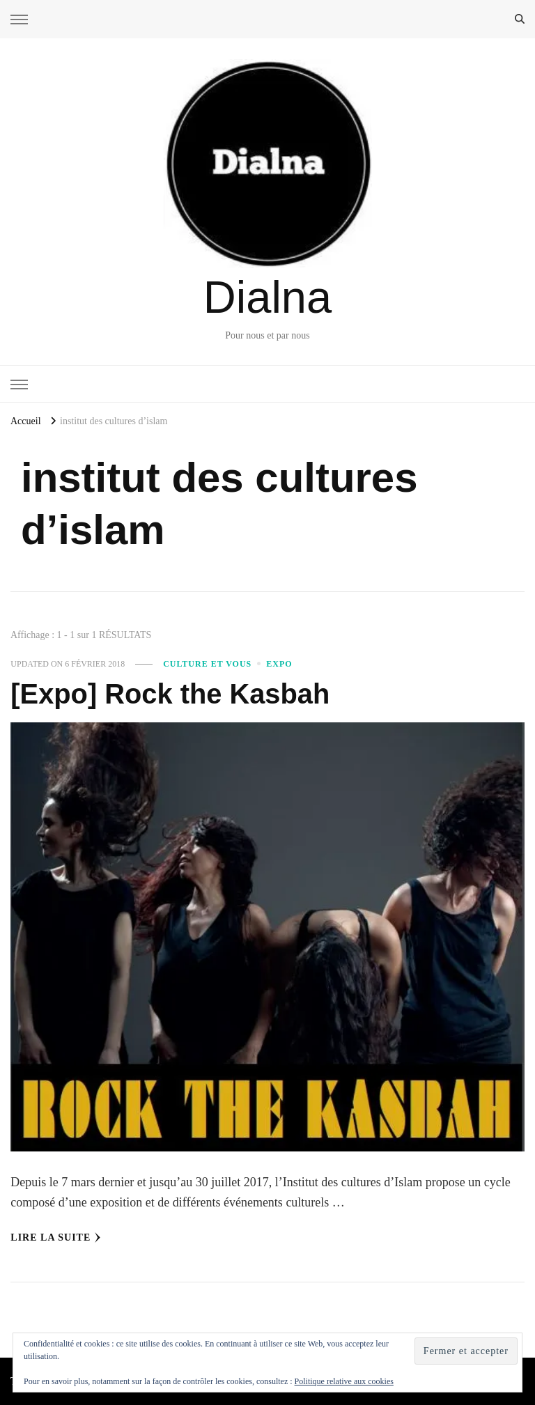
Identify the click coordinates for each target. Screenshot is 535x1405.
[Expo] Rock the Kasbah (170, 693)
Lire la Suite (55, 1237)
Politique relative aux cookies (344, 1381)
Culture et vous (207, 664)
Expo (279, 664)
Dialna (267, 297)
